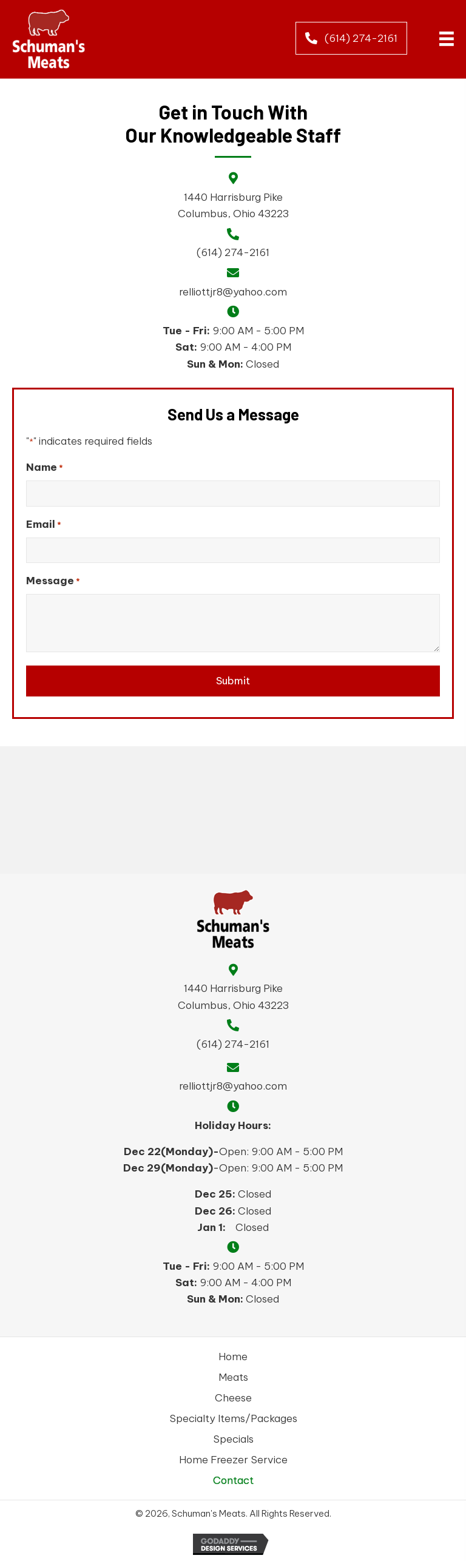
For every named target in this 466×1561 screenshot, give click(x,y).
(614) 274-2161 (233, 252)
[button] (351, 38)
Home (233, 1356)
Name (44, 467)
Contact (233, 1480)
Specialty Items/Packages (233, 1418)
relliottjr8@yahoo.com (233, 291)
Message (53, 581)
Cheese (233, 1397)
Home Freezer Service (233, 1459)
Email (43, 524)
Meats (233, 1377)
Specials (233, 1439)
